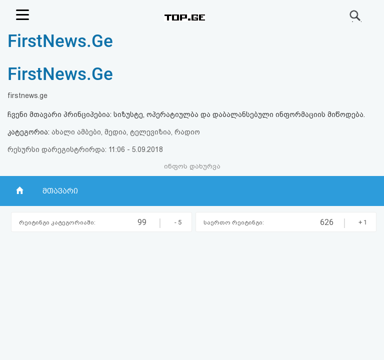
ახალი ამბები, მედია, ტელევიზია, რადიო (126, 132)
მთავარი (60, 191)
